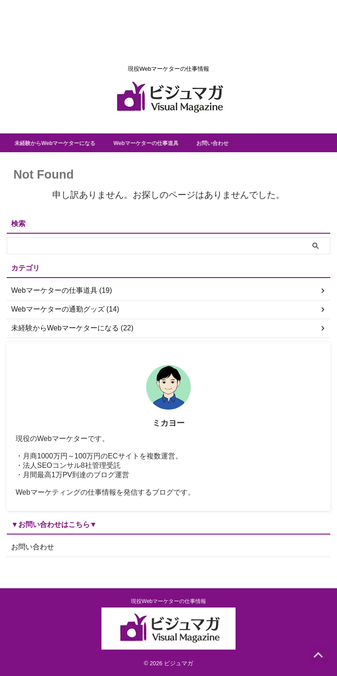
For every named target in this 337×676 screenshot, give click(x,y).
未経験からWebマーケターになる (65, 142)
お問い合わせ (242, 142)
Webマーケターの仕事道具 (168, 142)
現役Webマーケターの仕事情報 (168, 601)
